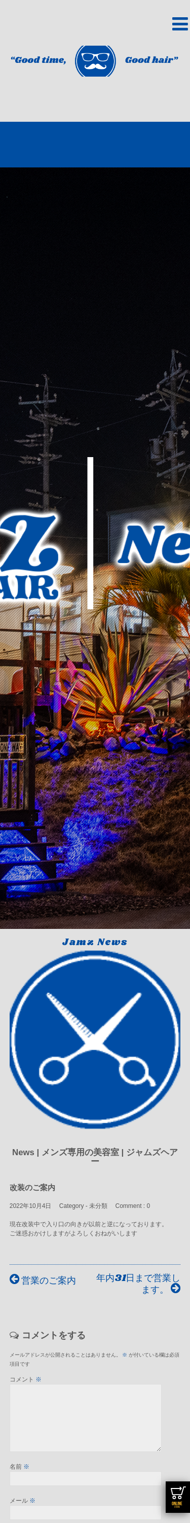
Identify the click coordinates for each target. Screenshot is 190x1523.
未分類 (98, 1205)
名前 (19, 1478)
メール (22, 1512)
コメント (26, 1379)
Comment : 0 (133, 1205)
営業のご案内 (43, 1281)
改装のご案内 (32, 1187)
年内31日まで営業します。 (138, 1284)
